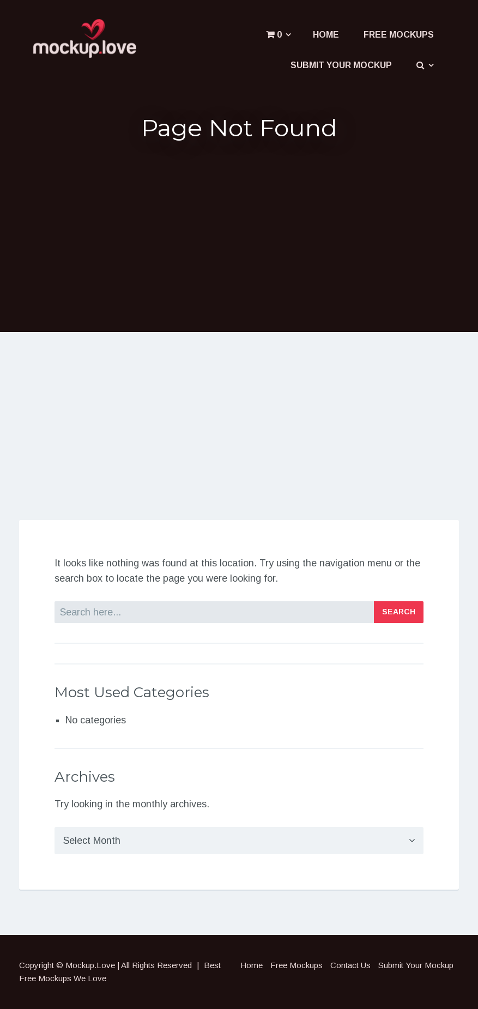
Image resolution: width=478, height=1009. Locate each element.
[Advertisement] (239, 235)
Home (326, 34)
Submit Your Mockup (341, 65)
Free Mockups (399, 34)
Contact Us (350, 965)
